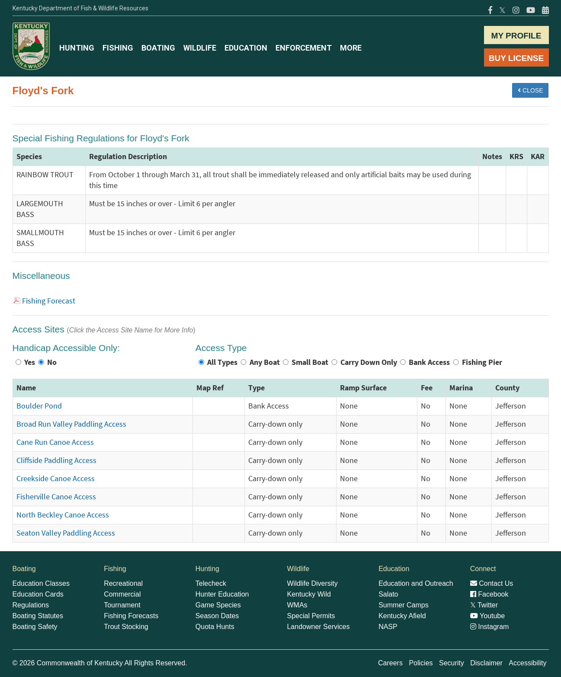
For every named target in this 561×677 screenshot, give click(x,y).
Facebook (489, 594)
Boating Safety (35, 626)
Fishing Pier (482, 362)
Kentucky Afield (402, 616)
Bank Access (429, 362)
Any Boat (265, 362)
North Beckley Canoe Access (62, 515)
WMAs (297, 605)
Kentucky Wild (308, 594)
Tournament (122, 605)
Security (451, 663)
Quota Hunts (215, 626)
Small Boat (310, 362)
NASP (388, 626)
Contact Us (491, 583)
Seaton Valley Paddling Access (65, 533)
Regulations (31, 605)
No (52, 362)
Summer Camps (403, 605)
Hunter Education (222, 594)
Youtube (487, 616)
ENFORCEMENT (304, 47)
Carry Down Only (368, 362)
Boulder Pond (39, 406)
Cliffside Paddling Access (56, 460)
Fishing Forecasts (131, 616)
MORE (351, 47)
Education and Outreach (415, 583)
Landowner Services (318, 626)
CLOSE (530, 90)
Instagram (489, 626)
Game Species (218, 605)
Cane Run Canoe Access (55, 442)
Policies (421, 663)
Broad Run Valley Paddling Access (71, 424)
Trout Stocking (126, 626)
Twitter (484, 605)
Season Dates (217, 616)
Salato (388, 594)
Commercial (122, 594)
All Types (222, 362)
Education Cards (38, 594)
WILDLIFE (199, 47)
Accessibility (527, 663)
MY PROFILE (516, 35)
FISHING (118, 47)
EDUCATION (245, 47)
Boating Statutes (38, 616)
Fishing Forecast (48, 301)
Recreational (123, 583)
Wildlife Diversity (312, 583)
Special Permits (311, 616)
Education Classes (41, 583)
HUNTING (76, 47)
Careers (390, 663)
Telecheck (211, 583)
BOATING (158, 47)
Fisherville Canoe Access (56, 496)
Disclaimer (486, 663)
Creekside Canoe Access (55, 478)
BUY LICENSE (516, 58)
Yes (29, 362)
